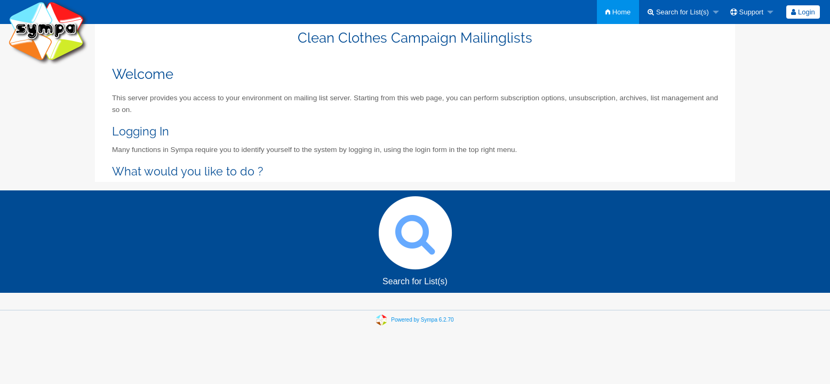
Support (746, 12)
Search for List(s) (678, 12)
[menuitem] (618, 12)
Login (803, 12)
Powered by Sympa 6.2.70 (422, 320)
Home (618, 12)
